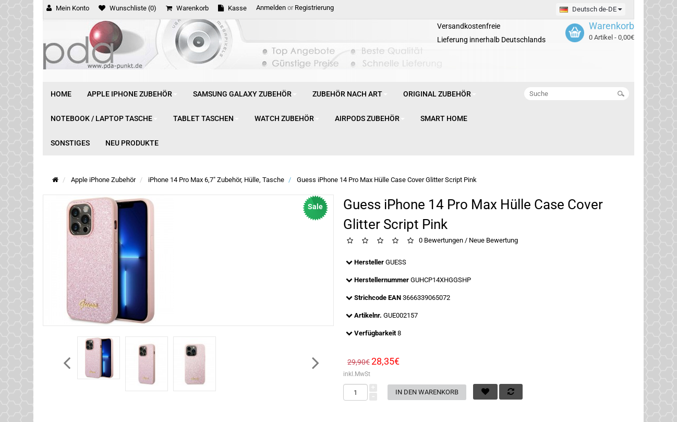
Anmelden (271, 7)
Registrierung (314, 7)
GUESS (395, 262)
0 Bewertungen (441, 241)
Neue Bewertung (493, 241)
